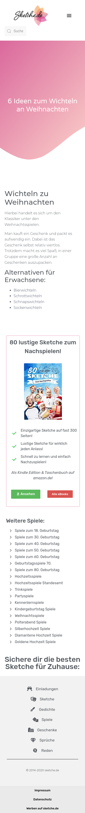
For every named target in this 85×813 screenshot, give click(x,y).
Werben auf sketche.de (42, 808)
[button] (69, 15)
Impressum (42, 790)
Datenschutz (42, 799)
